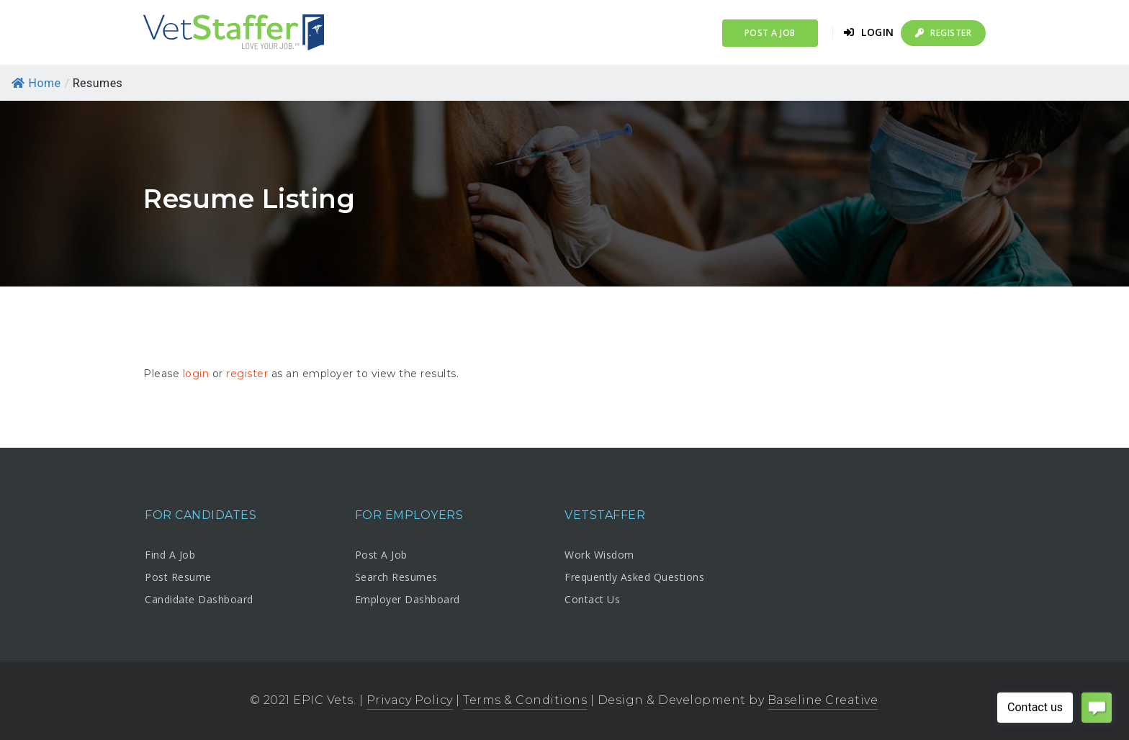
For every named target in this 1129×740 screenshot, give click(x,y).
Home (36, 83)
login (196, 373)
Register (943, 33)
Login (869, 32)
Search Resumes (396, 577)
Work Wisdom (599, 554)
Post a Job (770, 33)
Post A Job (381, 554)
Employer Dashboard (407, 599)
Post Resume (178, 577)
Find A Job (170, 554)
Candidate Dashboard (199, 599)
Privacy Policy (409, 700)
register (247, 373)
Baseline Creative (823, 700)
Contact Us (592, 599)
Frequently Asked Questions (634, 577)
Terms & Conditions (525, 700)
